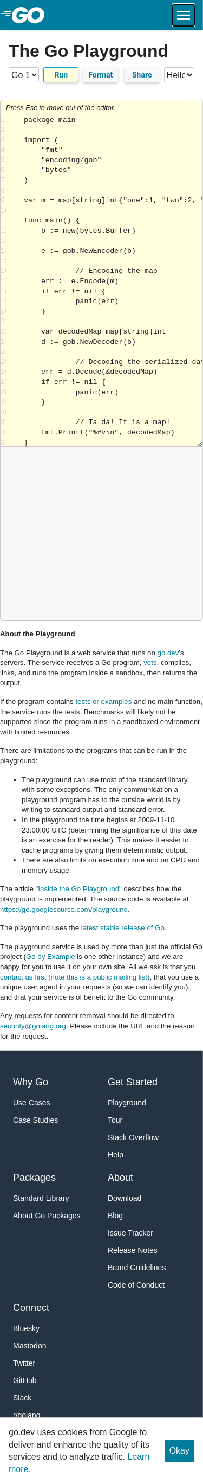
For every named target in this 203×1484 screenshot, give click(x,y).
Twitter (24, 1363)
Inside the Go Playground (78, 889)
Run (61, 75)
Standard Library (41, 1198)
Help (115, 1154)
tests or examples (103, 702)
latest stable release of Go (123, 928)
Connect (31, 1307)
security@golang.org (33, 1026)
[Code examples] (179, 74)
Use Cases (31, 1102)
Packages (34, 1177)
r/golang (27, 1415)
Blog (115, 1215)
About (120, 1177)
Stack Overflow (133, 1137)
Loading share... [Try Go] (104, 281)
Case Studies (35, 1120)
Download (124, 1198)
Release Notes (133, 1250)
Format (100, 75)
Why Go (30, 1082)
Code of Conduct (136, 1285)
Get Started (133, 1082)
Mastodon (29, 1345)
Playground (127, 1102)
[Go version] (24, 74)
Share (142, 75)
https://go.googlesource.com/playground (64, 909)
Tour (115, 1120)
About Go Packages (47, 1215)
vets (149, 662)
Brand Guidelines (137, 1267)
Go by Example (50, 956)
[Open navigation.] (183, 15)
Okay (179, 1450)
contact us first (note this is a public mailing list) (74, 977)
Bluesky (26, 1328)
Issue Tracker (130, 1233)
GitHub (25, 1380)
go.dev (168, 653)
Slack (22, 1397)
